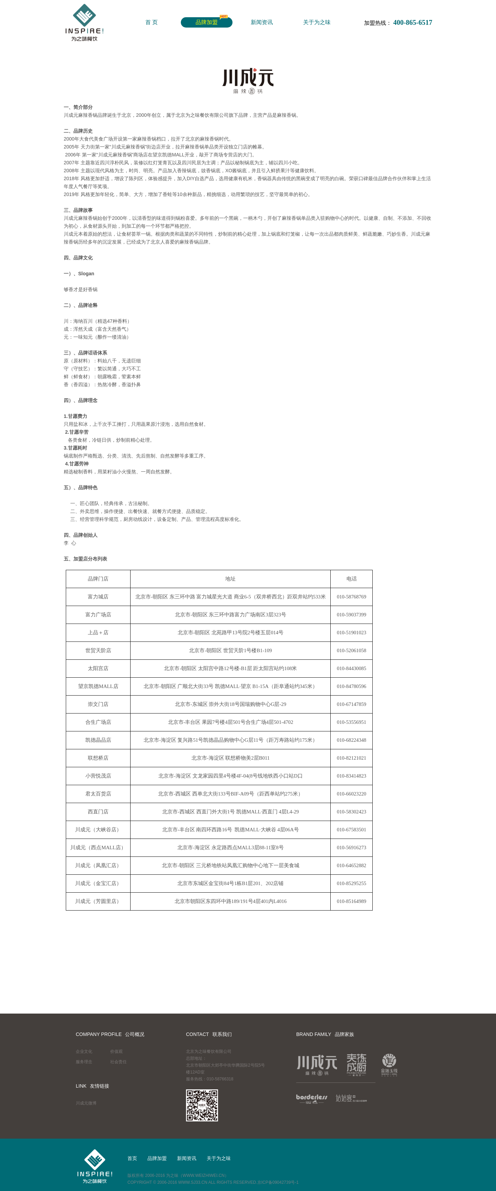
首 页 (151, 22)
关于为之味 (317, 22)
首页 (132, 1158)
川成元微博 (86, 1103)
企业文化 (84, 1051)
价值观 (116, 1051)
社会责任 (118, 1061)
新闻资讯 (262, 22)
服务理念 (84, 1061)
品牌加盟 (207, 22)
